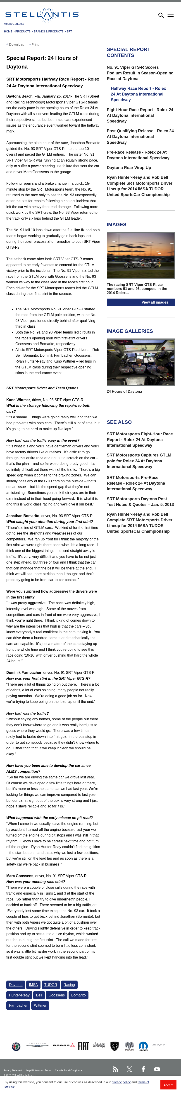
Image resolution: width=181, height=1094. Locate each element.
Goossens (56, 995)
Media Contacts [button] (14, 23)
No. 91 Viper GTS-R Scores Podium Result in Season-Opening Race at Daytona (140, 73)
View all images (155, 302)
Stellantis (42, 15)
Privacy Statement (13, 1070)
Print (34, 44)
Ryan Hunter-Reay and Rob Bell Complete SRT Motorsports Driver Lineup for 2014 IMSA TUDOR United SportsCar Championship (139, 186)
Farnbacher (18, 1005)
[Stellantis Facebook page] (143, 1069)
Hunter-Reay (19, 995)
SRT (69, 31)
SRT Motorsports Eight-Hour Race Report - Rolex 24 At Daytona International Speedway (140, 440)
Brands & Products (49, 31)
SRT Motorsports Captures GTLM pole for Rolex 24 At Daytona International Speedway (139, 461)
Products (23, 31)
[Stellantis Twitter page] (129, 1069)
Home (8, 31)
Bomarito (78, 995)
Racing (69, 985)
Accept (168, 1085)
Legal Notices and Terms (39, 1070)
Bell (39, 995)
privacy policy (121, 1082)
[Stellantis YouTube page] (157, 1069)
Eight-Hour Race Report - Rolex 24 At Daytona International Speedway (140, 115)
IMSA (33, 985)
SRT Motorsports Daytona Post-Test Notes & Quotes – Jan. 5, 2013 (140, 502)
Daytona (16, 985)
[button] (160, 15)
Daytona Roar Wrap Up (129, 167)
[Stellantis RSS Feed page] (115, 1069)
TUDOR (50, 985)
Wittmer (40, 1005)
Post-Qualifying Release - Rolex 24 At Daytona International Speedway (140, 137)
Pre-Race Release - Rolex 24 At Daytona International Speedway (138, 155)
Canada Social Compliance (69, 1070)
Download (16, 44)
